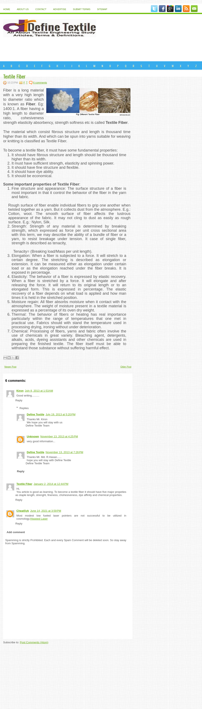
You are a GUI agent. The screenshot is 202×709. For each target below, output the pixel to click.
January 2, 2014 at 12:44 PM (51, 483)
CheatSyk (22, 510)
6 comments (40, 82)
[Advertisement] (101, 49)
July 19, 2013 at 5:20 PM (61, 414)
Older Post (125, 366)
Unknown (33, 436)
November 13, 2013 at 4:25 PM (59, 436)
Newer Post (10, 366)
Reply (18, 400)
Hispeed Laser (39, 518)
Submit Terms (81, 9)
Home (6, 9)
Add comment (16, 532)
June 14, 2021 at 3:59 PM (45, 510)
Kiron (20, 390)
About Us (23, 9)
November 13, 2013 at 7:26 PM (64, 452)
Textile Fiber (14, 76)
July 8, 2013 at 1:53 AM (39, 390)
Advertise (59, 9)
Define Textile (35, 414)
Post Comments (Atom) (34, 642)
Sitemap (102, 9)
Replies (24, 407)
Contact (40, 9)
